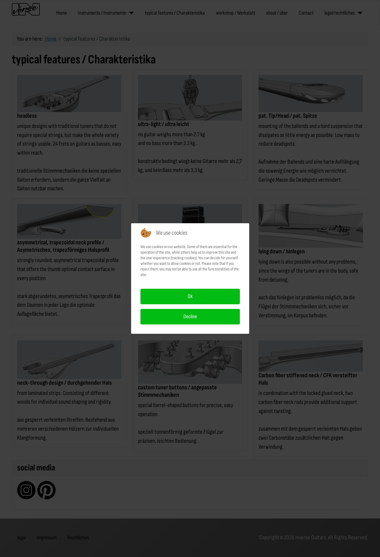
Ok (190, 296)
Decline (190, 316)
